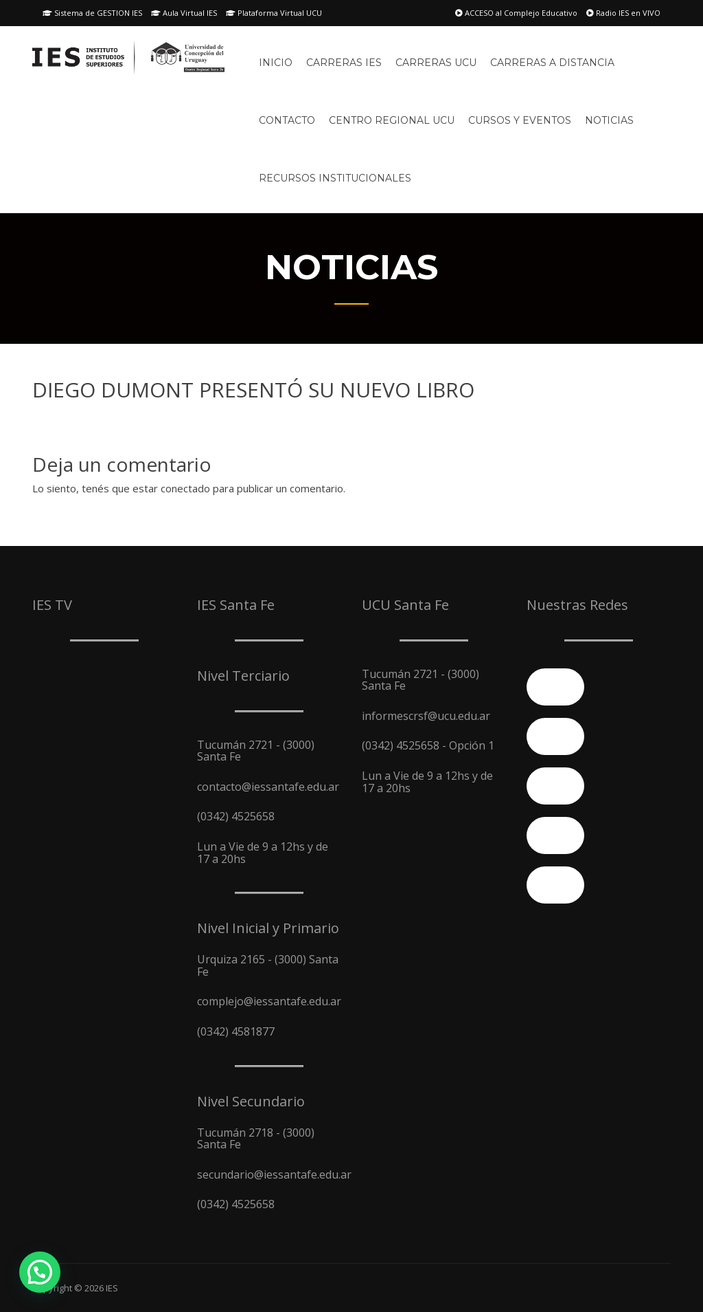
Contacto (287, 120)
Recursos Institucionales (335, 178)
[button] (39, 1272)
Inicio (275, 62)
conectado (185, 488)
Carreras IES (344, 62)
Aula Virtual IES (184, 13)
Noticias (609, 120)
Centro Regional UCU (391, 120)
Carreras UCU (435, 62)
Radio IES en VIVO (623, 13)
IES (112, 1288)
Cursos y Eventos (519, 120)
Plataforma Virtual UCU (274, 13)
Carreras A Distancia (552, 62)
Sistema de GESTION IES (92, 13)
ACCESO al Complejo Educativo (516, 13)
